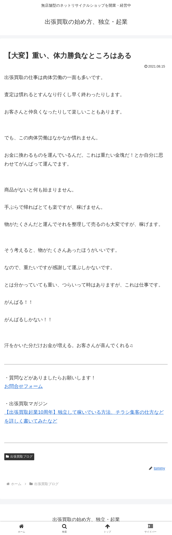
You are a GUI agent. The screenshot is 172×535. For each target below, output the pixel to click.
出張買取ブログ (19, 456)
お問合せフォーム (23, 386)
